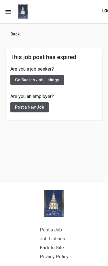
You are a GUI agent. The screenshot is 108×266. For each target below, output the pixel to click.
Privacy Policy (54, 256)
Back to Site (52, 247)
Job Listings (52, 239)
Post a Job (51, 230)
